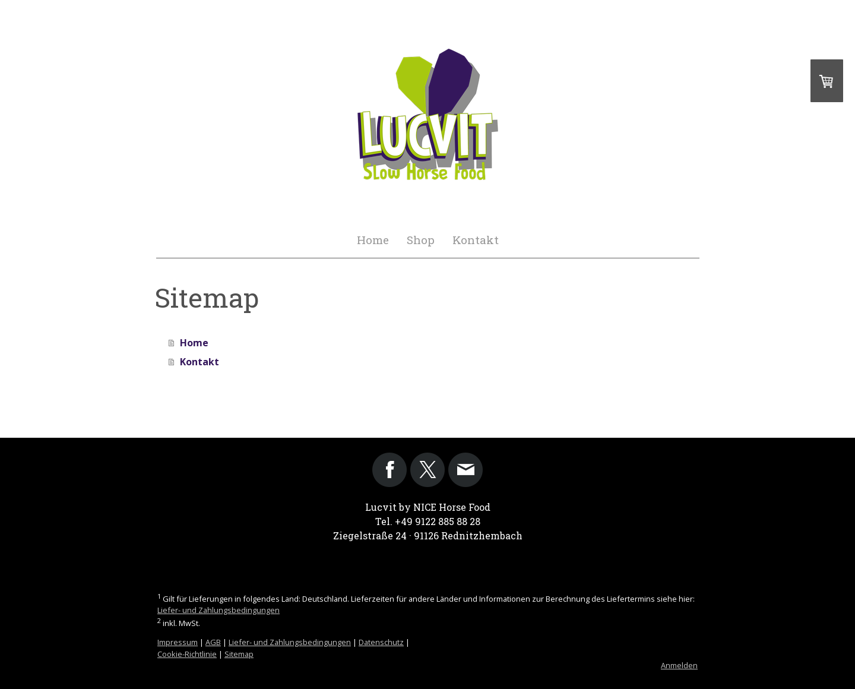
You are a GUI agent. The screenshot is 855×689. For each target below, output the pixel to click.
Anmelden (679, 665)
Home (373, 239)
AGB (213, 642)
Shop (421, 239)
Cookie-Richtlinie (187, 654)
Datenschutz (381, 642)
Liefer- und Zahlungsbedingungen (218, 610)
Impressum (177, 642)
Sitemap (239, 654)
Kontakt (475, 239)
